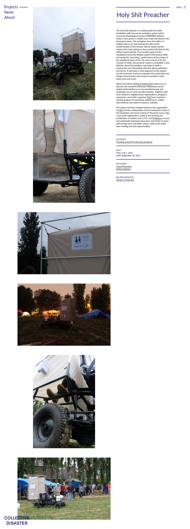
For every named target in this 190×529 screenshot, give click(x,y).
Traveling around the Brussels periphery (134, 142)
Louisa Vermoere (124, 166)
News (9, 12)
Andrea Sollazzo (123, 169)
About (9, 17)
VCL (167, 113)
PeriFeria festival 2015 (143, 83)
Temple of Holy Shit (125, 180)
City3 (149, 97)
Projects (11, 6)
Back (179, 7)
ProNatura (157, 118)
